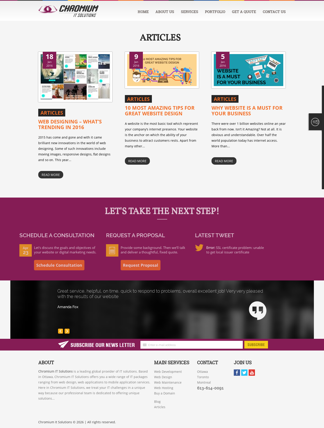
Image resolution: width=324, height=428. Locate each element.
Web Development (168, 371)
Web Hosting (163, 388)
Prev (61, 332)
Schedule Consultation (33, 265)
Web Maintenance (168, 382)
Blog (157, 401)
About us (164, 11)
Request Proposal (114, 265)
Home (143, 11)
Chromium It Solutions (55, 422)
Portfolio (215, 11)
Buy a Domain (164, 393)
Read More (51, 175)
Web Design (163, 377)
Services (189, 11)
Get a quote (244, 11)
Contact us (274, 11)
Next (68, 332)
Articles (160, 37)
